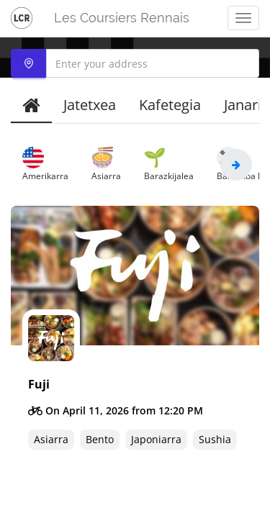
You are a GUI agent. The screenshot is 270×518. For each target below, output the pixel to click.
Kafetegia (170, 104)
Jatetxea (89, 104)
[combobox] (135, 63)
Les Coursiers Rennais (121, 17)
